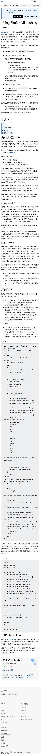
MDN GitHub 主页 (26, 719)
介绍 (4, 27)
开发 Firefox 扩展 (7, 133)
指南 (2, 737)
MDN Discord (25, 716)
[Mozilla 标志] (6, 752)
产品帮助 (4, 722)
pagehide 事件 (7, 242)
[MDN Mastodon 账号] (11, 699)
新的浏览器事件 (7, 127)
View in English (18, 16)
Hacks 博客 (5, 746)
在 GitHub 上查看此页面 (10, 677)
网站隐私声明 (18, 752)
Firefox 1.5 (4, 32)
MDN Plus (4, 719)
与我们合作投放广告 (7, 716)
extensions (11, 639)
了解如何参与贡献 (8, 670)
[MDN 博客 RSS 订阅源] (14, 699)
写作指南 (23, 713)
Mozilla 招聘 (5, 713)
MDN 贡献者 (29, 675)
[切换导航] (39, 2)
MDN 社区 (24, 707)
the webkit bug (11, 152)
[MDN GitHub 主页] (2, 699)
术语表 (3, 743)
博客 (2, 710)
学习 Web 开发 (5, 734)
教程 (2, 740)
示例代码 (5, 130)
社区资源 (23, 710)
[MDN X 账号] (8, 699)
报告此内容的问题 (25, 677)
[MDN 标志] (4, 691)
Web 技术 (4, 731)
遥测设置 (28, 752)
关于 (2, 707)
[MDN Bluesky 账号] (5, 699)
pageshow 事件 (8, 203)
